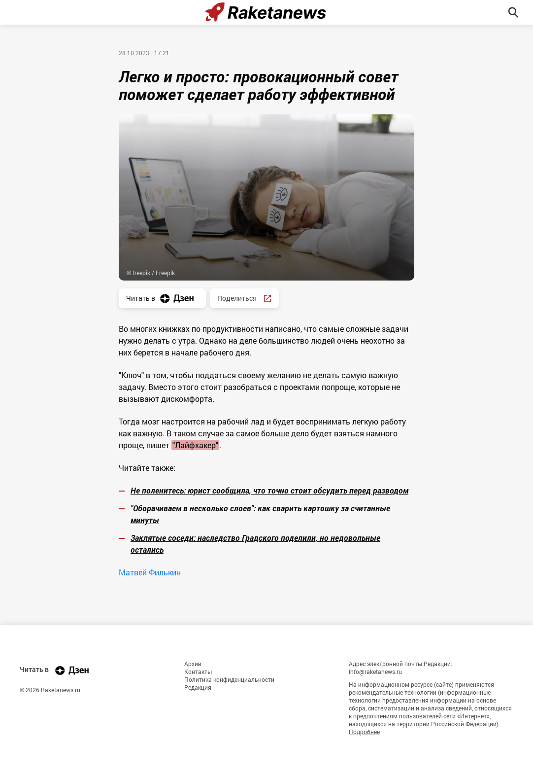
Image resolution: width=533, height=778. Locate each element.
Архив (192, 664)
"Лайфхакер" (195, 445)
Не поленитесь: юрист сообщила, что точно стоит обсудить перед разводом (269, 490)
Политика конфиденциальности (229, 679)
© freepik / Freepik (151, 273)
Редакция (197, 687)
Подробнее (364, 732)
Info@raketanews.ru (375, 671)
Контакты (198, 671)
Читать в (162, 298)
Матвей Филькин (150, 572)
